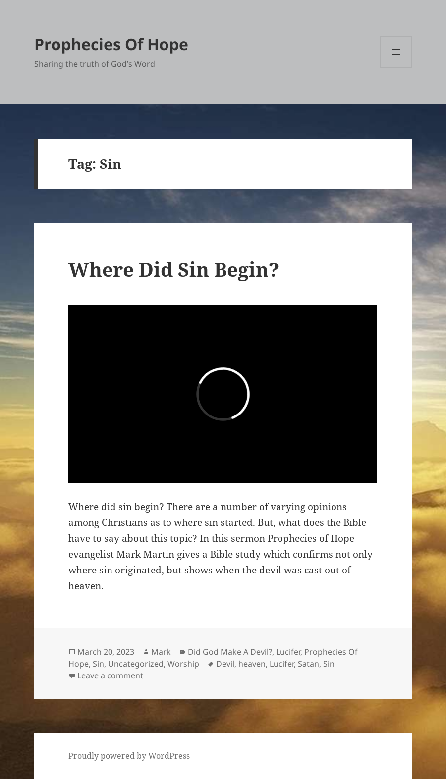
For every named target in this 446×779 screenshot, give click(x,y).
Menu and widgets (396, 67)
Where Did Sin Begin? (173, 269)
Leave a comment (110, 675)
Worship (183, 663)
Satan (308, 663)
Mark (161, 651)
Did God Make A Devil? (230, 651)
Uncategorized (136, 663)
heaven (252, 663)
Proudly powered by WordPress (129, 755)
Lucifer (288, 651)
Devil (225, 663)
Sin (98, 663)
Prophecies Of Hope (111, 43)
